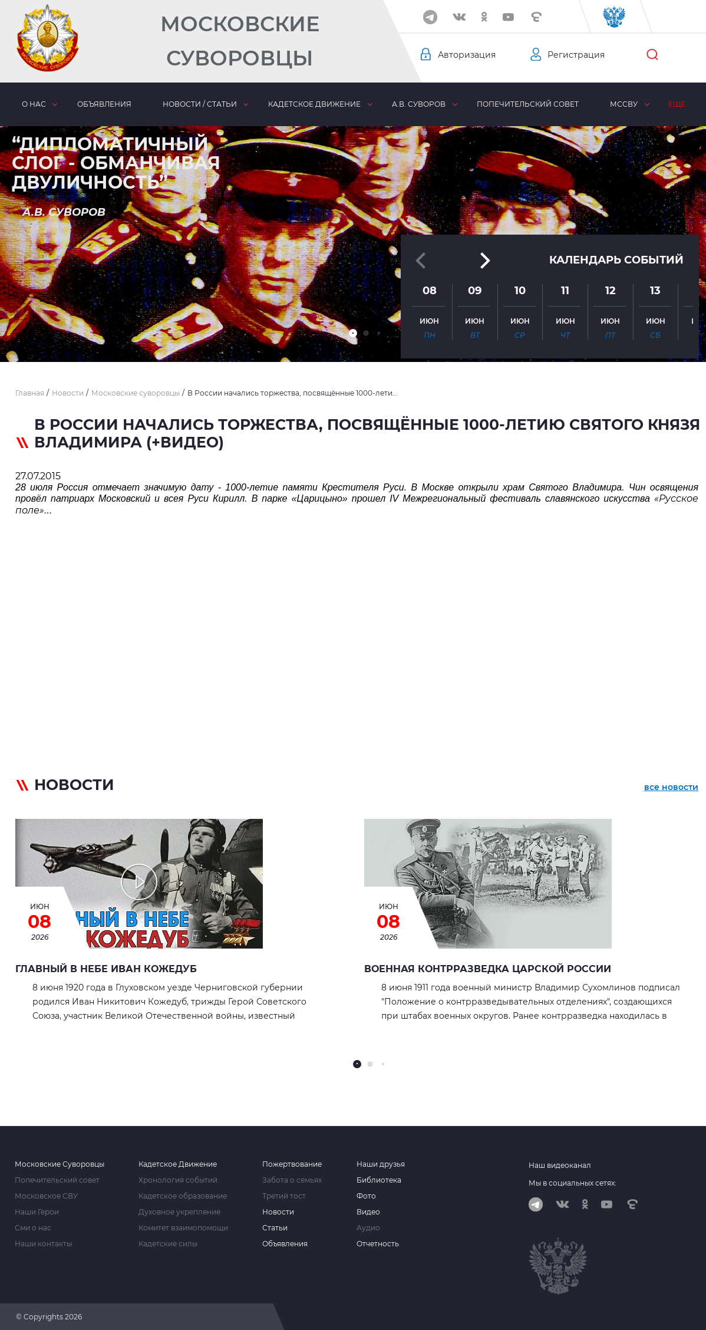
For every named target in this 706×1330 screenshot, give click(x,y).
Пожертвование (292, 1164)
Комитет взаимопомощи (183, 1228)
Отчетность (378, 1243)
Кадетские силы (167, 1243)
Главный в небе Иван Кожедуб (106, 969)
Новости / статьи (200, 104)
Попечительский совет (528, 104)
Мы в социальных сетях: (572, 1182)
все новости (671, 787)
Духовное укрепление (179, 1212)
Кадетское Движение (177, 1164)
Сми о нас (33, 1228)
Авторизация (467, 55)
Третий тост (284, 1196)
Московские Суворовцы (239, 41)
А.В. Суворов (419, 104)
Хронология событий (177, 1180)
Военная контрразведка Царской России (487, 969)
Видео (368, 1212)
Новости (278, 1212)
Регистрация (576, 55)
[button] (353, 333)
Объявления (104, 104)
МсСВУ (624, 104)
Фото (366, 1196)
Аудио (368, 1228)
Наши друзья (381, 1164)
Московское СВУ (46, 1196)
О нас (34, 104)
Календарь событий (616, 258)
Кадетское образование (182, 1196)
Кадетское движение (314, 104)
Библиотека (379, 1180)
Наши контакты (43, 1243)
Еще (676, 104)
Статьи (275, 1228)
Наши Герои (37, 1212)
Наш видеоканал (560, 1165)
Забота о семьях (292, 1180)
